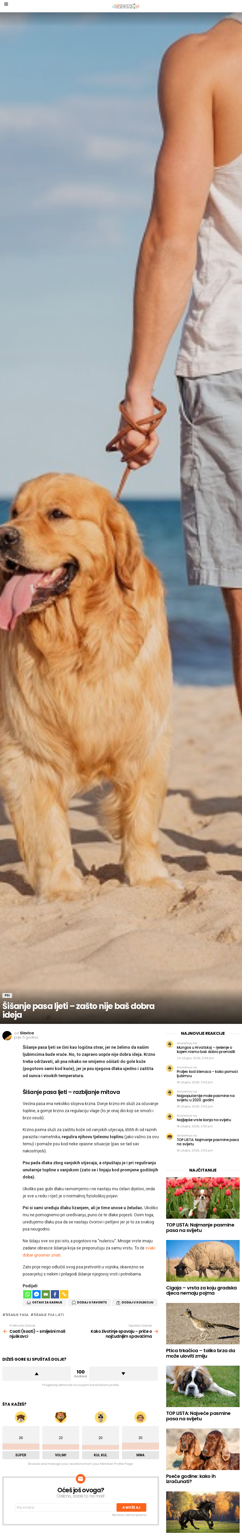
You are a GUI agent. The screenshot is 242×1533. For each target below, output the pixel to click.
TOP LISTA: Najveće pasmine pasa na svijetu (198, 1416)
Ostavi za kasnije (47, 1302)
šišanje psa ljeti (49, 1314)
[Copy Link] (64, 1294)
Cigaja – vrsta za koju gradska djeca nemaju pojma (201, 1290)
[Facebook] (55, 1294)
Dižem (36, 1374)
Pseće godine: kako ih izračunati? (191, 1479)
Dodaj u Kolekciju (137, 1302)
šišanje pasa (17, 1314)
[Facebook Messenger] (36, 1294)
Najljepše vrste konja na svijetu (204, 1119)
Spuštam (123, 1374)
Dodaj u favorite (92, 1302)
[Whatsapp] (27, 1294)
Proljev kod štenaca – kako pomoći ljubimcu (207, 1073)
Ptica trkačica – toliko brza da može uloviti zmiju (200, 1353)
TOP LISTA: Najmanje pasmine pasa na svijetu (208, 1141)
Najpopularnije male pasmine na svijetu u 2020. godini (206, 1097)
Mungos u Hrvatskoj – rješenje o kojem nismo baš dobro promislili (206, 1049)
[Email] (46, 1294)
